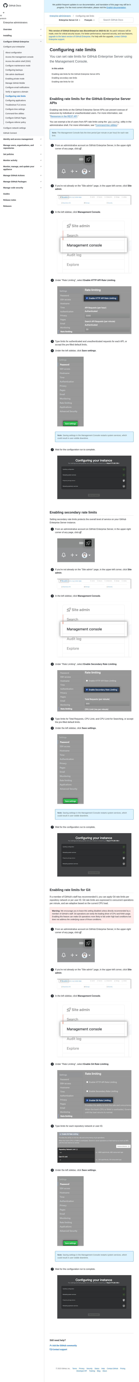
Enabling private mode (14, 79)
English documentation (116, 7)
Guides (6, 194)
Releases (7, 206)
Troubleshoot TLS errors (15, 105)
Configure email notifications (17, 87)
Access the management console (19, 57)
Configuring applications (15, 100)
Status (97, 1368)
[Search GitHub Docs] (116, 20)
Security (89, 1368)
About (104, 1371)
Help (103, 1368)
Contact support (58, 1349)
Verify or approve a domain (16, 92)
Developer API (81, 1371)
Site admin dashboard (14, 74)
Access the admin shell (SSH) (18, 61)
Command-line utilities (14, 113)
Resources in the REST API (63, 116)
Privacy (81, 1368)
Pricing (122, 1368)
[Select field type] (69, 20)
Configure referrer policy (15, 122)
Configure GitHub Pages (15, 118)
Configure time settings (15, 109)
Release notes (9, 200)
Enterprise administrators (15, 22)
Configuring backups (14, 70)
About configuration (13, 52)
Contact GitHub (112, 1368)
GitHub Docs (15, 5)
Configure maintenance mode (17, 66)
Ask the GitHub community (63, 1345)
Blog (98, 1371)
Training (92, 1371)
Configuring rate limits (15, 96)
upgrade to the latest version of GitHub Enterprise (69, 36)
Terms (74, 1368)
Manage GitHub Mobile (15, 83)
